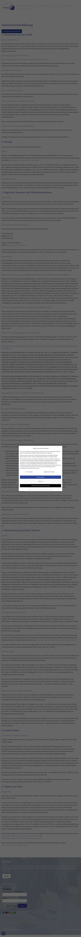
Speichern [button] (40, 481)
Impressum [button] (50, 488)
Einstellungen (23, 468)
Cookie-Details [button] (31, 488)
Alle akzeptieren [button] (40, 477)
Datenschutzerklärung (30, 466)
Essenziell (28, 471)
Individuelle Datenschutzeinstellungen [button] (40, 485)
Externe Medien (50, 471)
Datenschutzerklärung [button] (41, 488)
